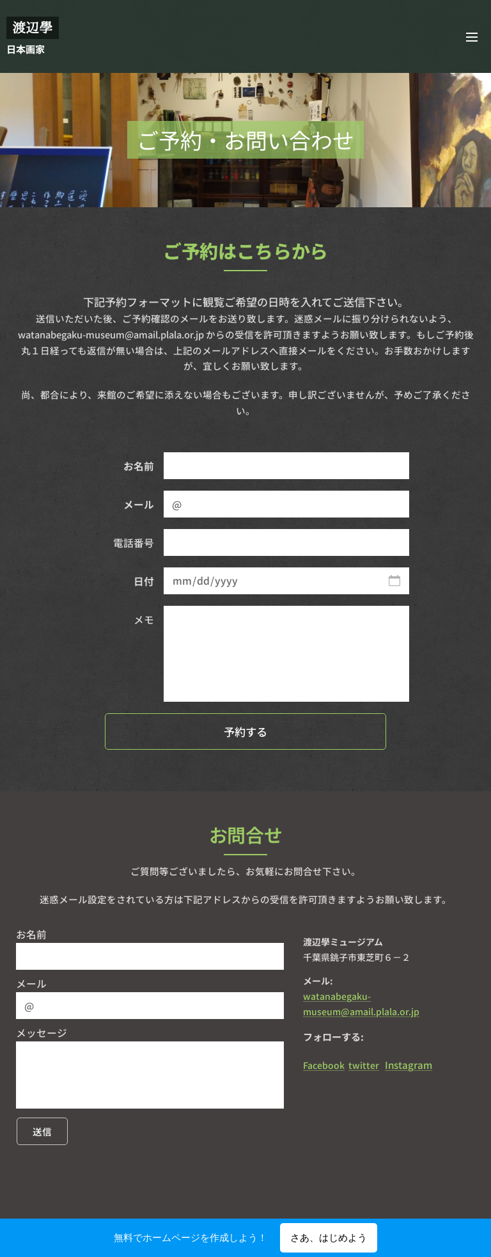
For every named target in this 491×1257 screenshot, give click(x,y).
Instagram (408, 1064)
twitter (363, 1065)
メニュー (472, 37)
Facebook (324, 1065)
